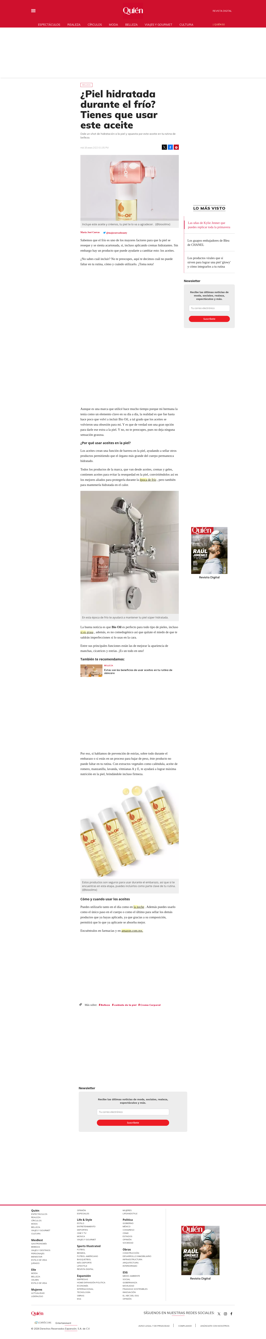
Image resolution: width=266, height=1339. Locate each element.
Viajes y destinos (40, 1250)
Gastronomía (39, 1243)
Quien (219, 1313)
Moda (113, 24)
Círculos (95, 24)
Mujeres (36, 1289)
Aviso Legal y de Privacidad (154, 1326)
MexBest (37, 1240)
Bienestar (36, 1256)
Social (126, 1279)
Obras (80, 1295)
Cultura (186, 24)
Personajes (37, 1253)
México (126, 1226)
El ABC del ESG (131, 1295)
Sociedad (128, 1242)
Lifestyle (82, 1266)
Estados (127, 1236)
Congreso (128, 1230)
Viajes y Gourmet (40, 1230)
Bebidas (35, 1247)
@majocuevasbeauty (116, 233)
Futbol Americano (87, 1256)
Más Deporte (84, 1262)
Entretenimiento (86, 1226)
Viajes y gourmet (158, 24)
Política (128, 1220)
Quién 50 (219, 24)
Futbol (81, 1249)
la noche (139, 907)
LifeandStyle (130, 1213)
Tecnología (83, 1292)
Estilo (80, 1223)
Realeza (74, 24)
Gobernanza (130, 1282)
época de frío (148, 480)
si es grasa (87, 632)
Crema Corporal (150, 1005)
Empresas (82, 1279)
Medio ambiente (131, 1276)
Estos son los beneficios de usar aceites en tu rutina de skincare (138, 671)
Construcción (131, 1253)
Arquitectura (131, 1262)
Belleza (131, 24)
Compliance (185, 1326)
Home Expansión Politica (91, 1282)
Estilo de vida (39, 1283)
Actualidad (38, 1293)
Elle (33, 1270)
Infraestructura (132, 1259)
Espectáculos (49, 24)
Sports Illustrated (89, 1246)
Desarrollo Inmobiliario (137, 1256)
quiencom (228, 1313)
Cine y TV (81, 1233)
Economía (82, 1285)
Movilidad (128, 1285)
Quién (35, 1210)
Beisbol (81, 1253)
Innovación (129, 1292)
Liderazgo (37, 1296)
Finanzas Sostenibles (135, 1289)
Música (81, 1236)
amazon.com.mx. (132, 930)
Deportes (82, 1230)
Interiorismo (130, 1266)
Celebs (35, 1280)
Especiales (83, 1213)
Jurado (35, 1263)
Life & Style (84, 1220)
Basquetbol (84, 1259)
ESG (79, 1299)
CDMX (126, 1233)
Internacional (85, 1289)
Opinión (81, 1210)
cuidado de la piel (125, 1005)
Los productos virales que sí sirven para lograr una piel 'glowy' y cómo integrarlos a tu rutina (209, 262)
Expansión (84, 1276)
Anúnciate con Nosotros (214, 1326)
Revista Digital (222, 10)
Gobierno (128, 1223)
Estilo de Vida (39, 1260)
